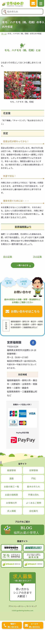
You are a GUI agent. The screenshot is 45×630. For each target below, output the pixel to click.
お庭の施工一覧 (11, 486)
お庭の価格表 (11, 494)
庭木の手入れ (33, 486)
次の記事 (37, 256)
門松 (33, 478)
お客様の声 (11, 502)
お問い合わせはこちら (25, 311)
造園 (11, 478)
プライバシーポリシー (16, 606)
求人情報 (11, 510)
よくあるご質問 (33, 502)
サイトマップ (32, 606)
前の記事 (7, 256)
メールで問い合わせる (34, 625)
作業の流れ (33, 494)
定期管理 (33, 470)
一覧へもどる (22, 265)
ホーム (3, 33)
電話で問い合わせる (13, 625)
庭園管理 (11, 470)
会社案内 (33, 510)
